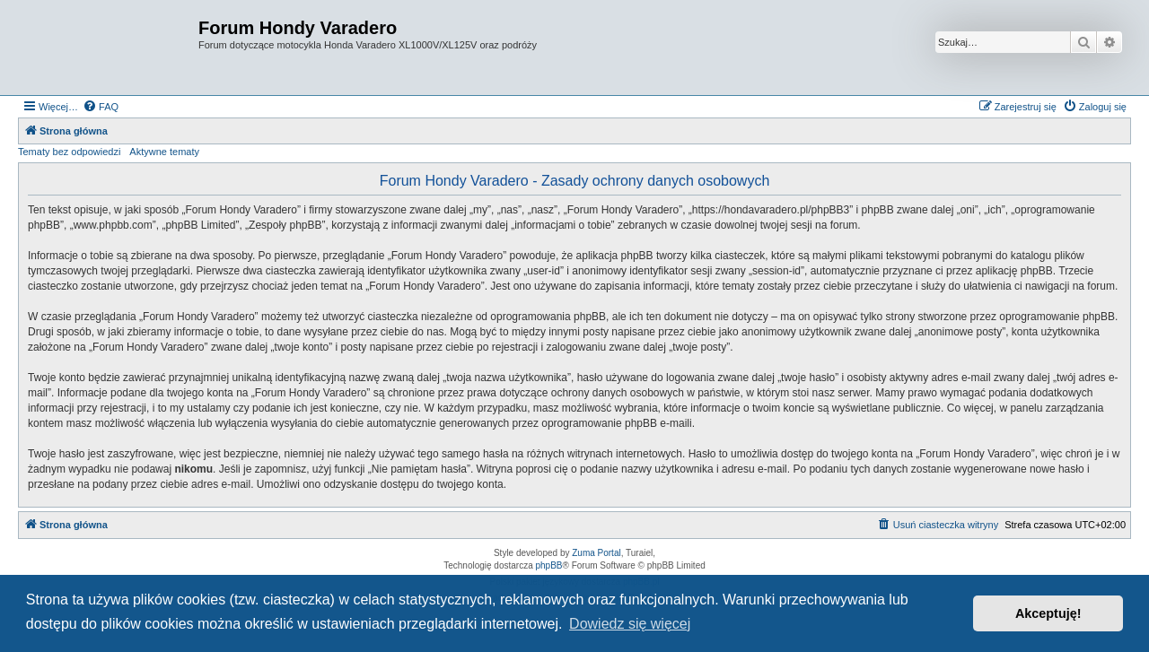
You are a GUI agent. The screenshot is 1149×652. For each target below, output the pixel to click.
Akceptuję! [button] (1048, 613)
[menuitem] (100, 106)
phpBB (549, 565)
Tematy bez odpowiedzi (69, 151)
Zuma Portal (596, 553)
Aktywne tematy (164, 151)
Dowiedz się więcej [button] (629, 623)
